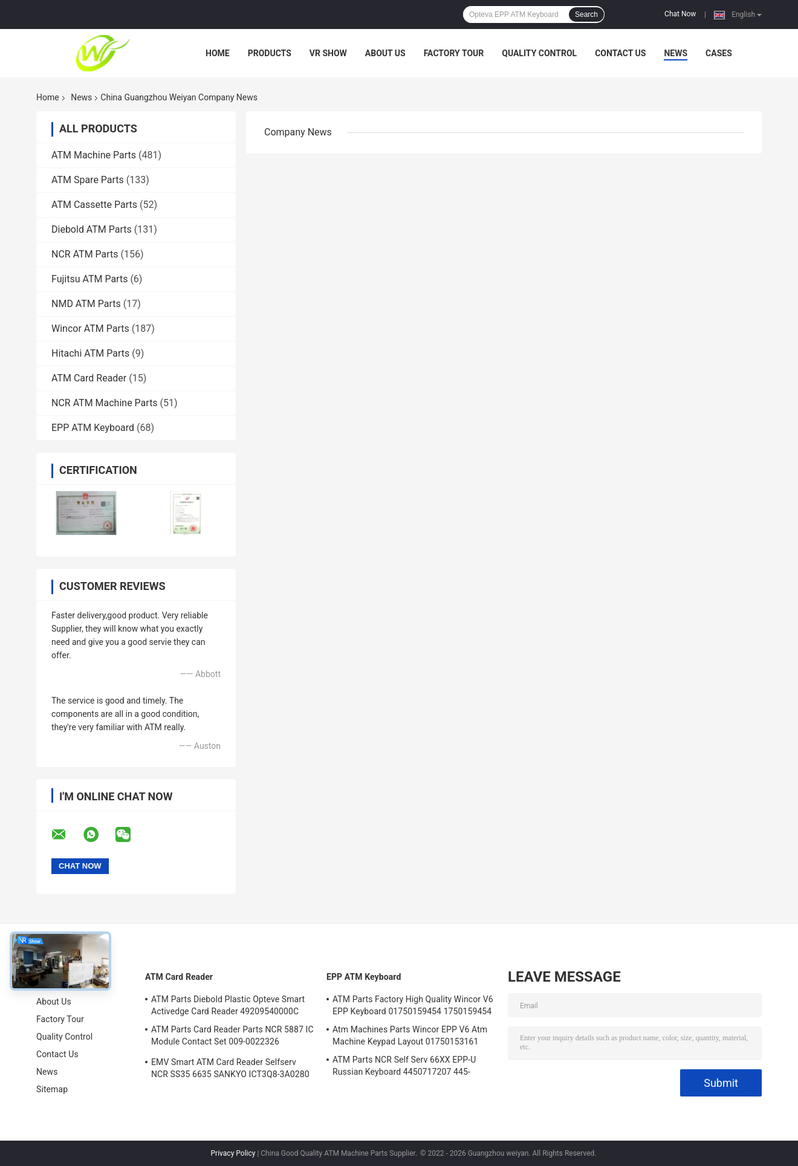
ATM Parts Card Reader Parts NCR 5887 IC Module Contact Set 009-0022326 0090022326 (232, 1037)
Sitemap (52, 1089)
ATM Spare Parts (87, 180)
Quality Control (539, 53)
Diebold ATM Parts (91, 229)
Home (218, 53)
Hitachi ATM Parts (90, 353)
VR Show (328, 53)
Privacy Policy (233, 1153)
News (675, 53)
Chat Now (680, 14)
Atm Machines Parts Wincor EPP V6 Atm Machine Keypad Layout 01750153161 (409, 1035)
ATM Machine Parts (93, 155)
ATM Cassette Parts (94, 204)
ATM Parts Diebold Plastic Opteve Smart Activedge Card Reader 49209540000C (228, 1005)
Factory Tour (454, 53)
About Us (385, 53)
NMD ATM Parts (86, 303)
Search (586, 14)
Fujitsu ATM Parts (89, 279)
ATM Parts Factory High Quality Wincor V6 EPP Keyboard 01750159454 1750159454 (412, 1005)
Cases (719, 53)
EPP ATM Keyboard (92, 427)
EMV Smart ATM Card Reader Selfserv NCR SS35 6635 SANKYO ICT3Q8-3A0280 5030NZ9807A (230, 1070)
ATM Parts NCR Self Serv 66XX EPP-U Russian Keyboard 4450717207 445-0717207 (404, 1067)
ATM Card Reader (88, 378)
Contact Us (620, 53)
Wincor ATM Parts (90, 328)
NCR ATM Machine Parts (104, 403)
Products (269, 53)
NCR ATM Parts (84, 254)
